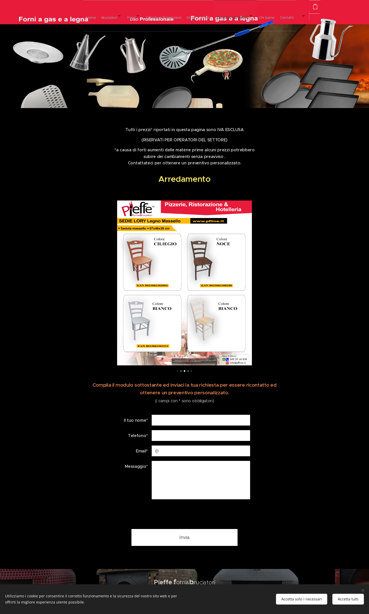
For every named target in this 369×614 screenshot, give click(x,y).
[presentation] (190, 514)
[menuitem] (174, 15)
